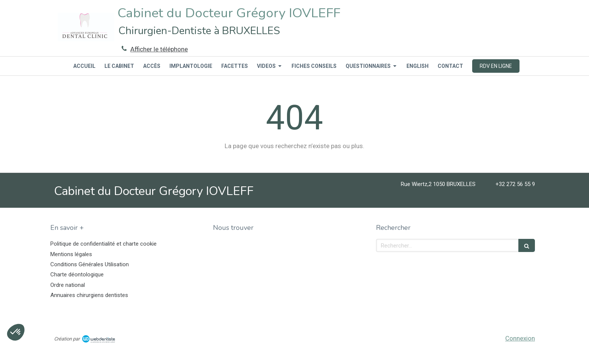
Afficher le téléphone (159, 49)
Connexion (520, 338)
